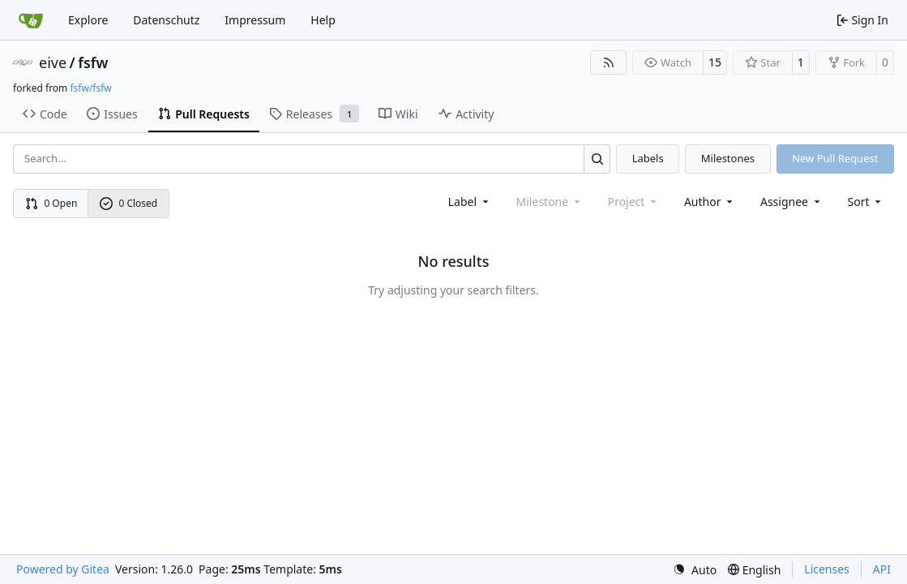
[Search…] (597, 158)
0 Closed (129, 203)
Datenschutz (166, 20)
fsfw (93, 62)
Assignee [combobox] (791, 201)
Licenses (826, 569)
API (882, 569)
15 (714, 62)
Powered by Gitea (62, 569)
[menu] (866, 201)
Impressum (255, 20)
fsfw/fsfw (90, 88)
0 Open (51, 203)
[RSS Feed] (608, 62)
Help (323, 20)
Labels (648, 158)
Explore (88, 20)
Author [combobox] (709, 201)
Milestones (728, 158)
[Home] (30, 20)
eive (52, 62)
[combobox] (470, 201)
